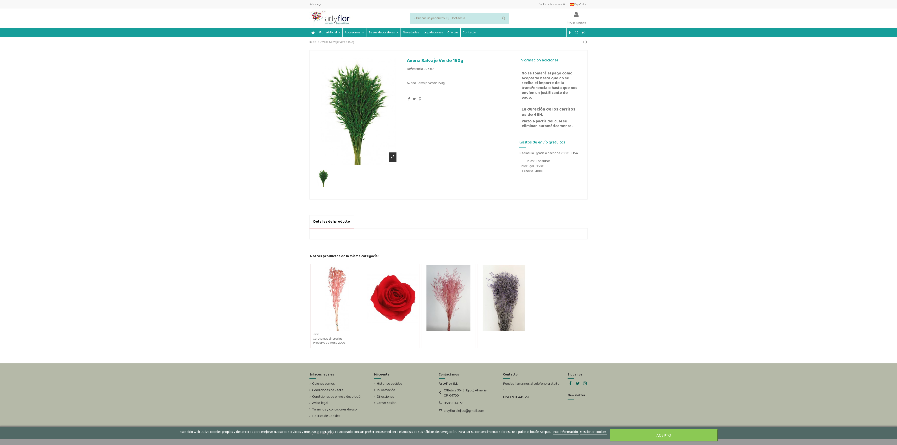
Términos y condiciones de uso (334, 409)
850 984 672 (453, 403)
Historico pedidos (389, 383)
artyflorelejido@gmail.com (464, 410)
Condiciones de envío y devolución (337, 396)
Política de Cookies (326, 415)
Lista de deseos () (552, 4)
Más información (566, 431)
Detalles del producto (331, 221)
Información (386, 390)
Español (579, 4)
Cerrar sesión (386, 402)
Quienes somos (323, 383)
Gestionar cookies (593, 431)
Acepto (663, 435)
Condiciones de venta (327, 390)
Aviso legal (315, 4)
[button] (354, 32)
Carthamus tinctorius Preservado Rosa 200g (329, 340)
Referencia (415, 68)
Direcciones (385, 396)
